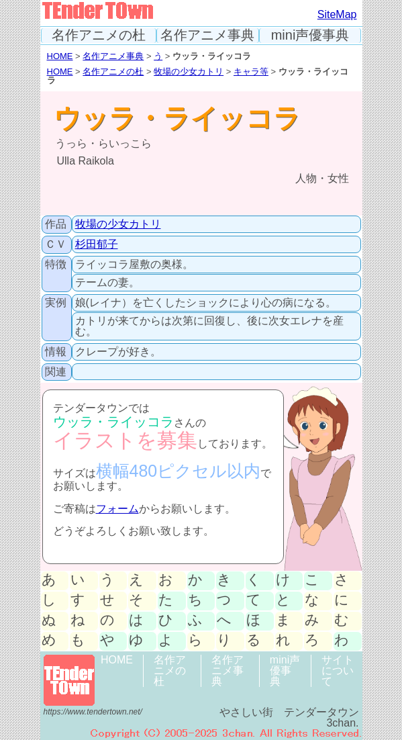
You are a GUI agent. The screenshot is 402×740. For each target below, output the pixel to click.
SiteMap (337, 14)
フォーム (117, 508)
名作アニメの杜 (99, 35)
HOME (60, 56)
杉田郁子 (96, 244)
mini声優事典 (310, 35)
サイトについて (337, 670)
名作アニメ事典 (207, 35)
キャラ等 (251, 71)
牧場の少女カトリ (188, 71)
